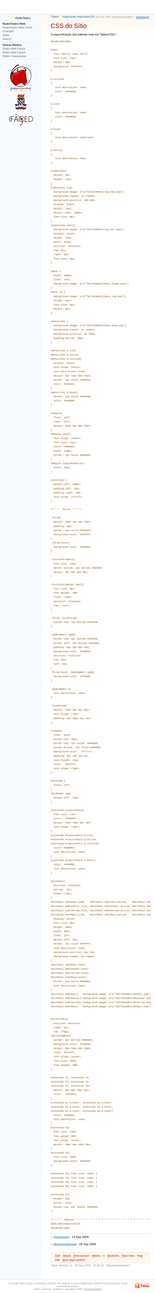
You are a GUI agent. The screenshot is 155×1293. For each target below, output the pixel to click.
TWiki (54, 16)
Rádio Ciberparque (14, 56)
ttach (145, 17)
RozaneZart (61, 1237)
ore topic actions (73, 1260)
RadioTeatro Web (73, 16)
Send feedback (92, 1289)
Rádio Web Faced (14, 48)
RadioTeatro (20, 18)
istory (96, 1256)
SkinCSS (89, 16)
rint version (81, 1256)
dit (138, 17)
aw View (128, 1256)
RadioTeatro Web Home (18, 27)
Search (7, 38)
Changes (8, 31)
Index (6, 35)
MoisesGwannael (65, 1244)
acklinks (113, 1256)
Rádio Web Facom (14, 52)
